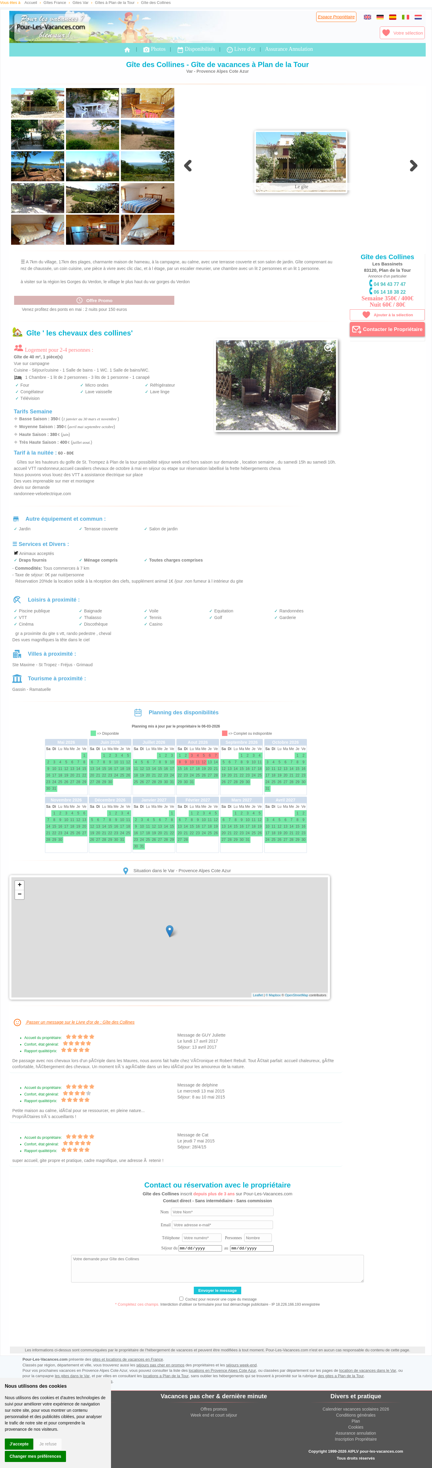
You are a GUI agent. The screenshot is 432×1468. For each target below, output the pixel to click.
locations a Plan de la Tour (166, 1376)
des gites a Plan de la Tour (341, 1376)
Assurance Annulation (289, 49)
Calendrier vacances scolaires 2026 (355, 1409)
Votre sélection (402, 32)
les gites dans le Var (72, 1376)
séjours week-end (241, 1365)
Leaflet (258, 995)
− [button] (20, 894)
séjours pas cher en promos (160, 1365)
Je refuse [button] (48, 1444)
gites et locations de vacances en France (127, 1359)
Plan (356, 1421)
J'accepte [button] (19, 1444)
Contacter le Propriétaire (387, 329)
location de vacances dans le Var (367, 1370)
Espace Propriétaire (336, 16)
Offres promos (214, 1409)
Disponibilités (196, 50)
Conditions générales (356, 1415)
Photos (154, 50)
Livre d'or (241, 50)
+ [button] (20, 885)
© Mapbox (273, 995)
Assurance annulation (356, 1433)
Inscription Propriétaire (356, 1439)
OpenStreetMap (296, 995)
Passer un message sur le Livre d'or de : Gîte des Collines (74, 1022)
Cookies (356, 1427)
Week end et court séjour (213, 1415)
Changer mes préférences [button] (35, 1456)
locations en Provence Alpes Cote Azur (222, 1370)
